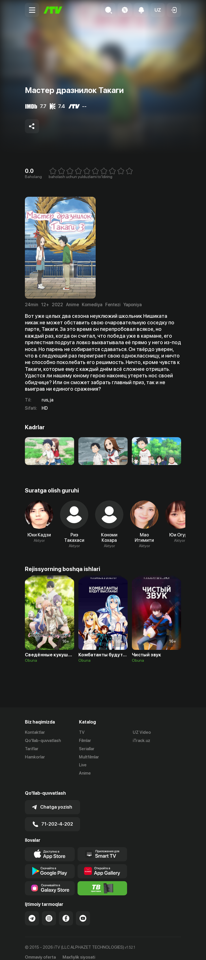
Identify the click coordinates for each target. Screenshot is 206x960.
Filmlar (85, 740)
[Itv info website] (102, 881)
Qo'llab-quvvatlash (43, 740)
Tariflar (31, 748)
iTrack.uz (141, 740)
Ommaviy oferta (40, 949)
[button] (158, 10)
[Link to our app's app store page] (50, 847)
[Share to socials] (32, 126)
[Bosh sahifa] (53, 10)
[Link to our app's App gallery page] (102, 864)
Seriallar (87, 748)
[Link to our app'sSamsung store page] (50, 881)
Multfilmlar (89, 757)
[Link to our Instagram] (49, 911)
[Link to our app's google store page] (50, 864)
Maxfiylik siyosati (79, 949)
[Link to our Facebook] (66, 911)
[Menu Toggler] (32, 10)
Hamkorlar (35, 757)
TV (82, 732)
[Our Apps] (102, 847)
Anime (85, 773)
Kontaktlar (35, 732)
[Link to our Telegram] (32, 911)
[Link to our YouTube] (83, 911)
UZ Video (142, 732)
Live (83, 764)
